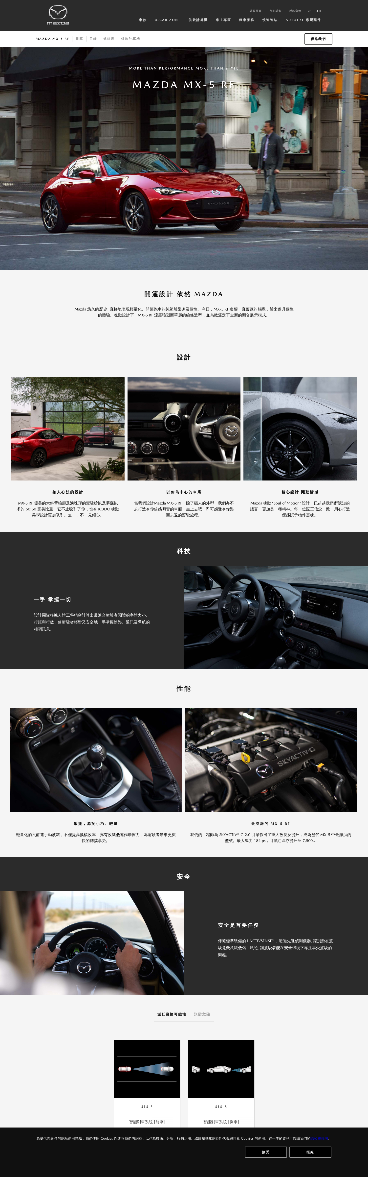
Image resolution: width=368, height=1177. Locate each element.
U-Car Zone (168, 20)
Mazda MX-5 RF (52, 39)
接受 (266, 1152)
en (310, 10)
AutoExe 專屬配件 (303, 20)
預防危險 (202, 1014)
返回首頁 (255, 10)
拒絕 (310, 1152)
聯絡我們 (295, 10)
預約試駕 (275, 10)
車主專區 (223, 20)
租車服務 (246, 20)
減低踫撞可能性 (172, 1014)
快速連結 (270, 20)
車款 (143, 20)
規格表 (109, 39)
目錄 (93, 39)
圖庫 (79, 39)
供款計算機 (198, 20)
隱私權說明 (319, 1138)
